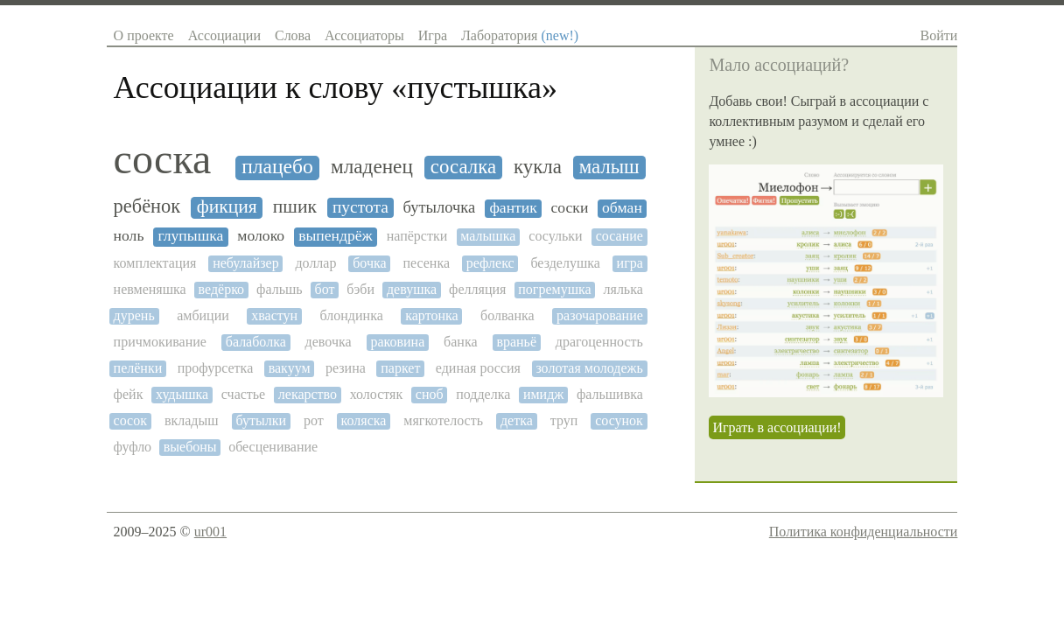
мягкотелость (443, 420)
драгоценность (599, 341)
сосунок (619, 420)
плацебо (277, 167)
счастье (243, 394)
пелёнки (138, 367)
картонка (431, 315)
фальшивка (610, 394)
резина (346, 367)
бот (324, 289)
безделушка (564, 263)
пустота (360, 207)
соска (163, 159)
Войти (939, 35)
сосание (619, 235)
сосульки (555, 235)
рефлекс (490, 263)
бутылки (260, 420)
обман (622, 208)
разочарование (599, 315)
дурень (134, 315)
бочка (369, 263)
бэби (360, 289)
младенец (372, 167)
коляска (364, 420)
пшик (295, 207)
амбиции (203, 315)
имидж (543, 394)
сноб (430, 394)
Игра (432, 35)
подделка (483, 394)
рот (314, 420)
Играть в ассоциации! (776, 427)
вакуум (290, 367)
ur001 (210, 531)
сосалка (463, 167)
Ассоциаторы (364, 35)
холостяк (376, 394)
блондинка (351, 315)
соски (569, 208)
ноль (129, 236)
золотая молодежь (589, 367)
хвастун (274, 315)
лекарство (307, 394)
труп (564, 420)
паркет (400, 367)
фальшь (279, 289)
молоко (260, 236)
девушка (412, 289)
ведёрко (222, 289)
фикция (227, 207)
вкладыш (191, 420)
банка (460, 341)
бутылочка (439, 207)
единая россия (478, 367)
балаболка (256, 341)
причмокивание (160, 341)
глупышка (190, 236)
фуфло (133, 446)
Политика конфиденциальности (863, 531)
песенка (426, 263)
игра (630, 263)
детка (516, 420)
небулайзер (246, 263)
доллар (315, 263)
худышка (182, 394)
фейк (129, 394)
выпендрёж (335, 236)
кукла (538, 167)
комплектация (155, 263)
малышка (487, 235)
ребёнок (147, 206)
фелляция (477, 289)
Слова (293, 35)
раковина (397, 341)
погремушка (554, 289)
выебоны (190, 446)
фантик (512, 208)
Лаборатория (519, 35)
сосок (130, 420)
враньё (516, 341)
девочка (328, 341)
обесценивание (273, 446)
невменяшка (150, 289)
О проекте (144, 35)
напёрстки (417, 235)
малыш (609, 167)
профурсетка (216, 367)
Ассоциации (224, 35)
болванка (507, 315)
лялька (623, 289)
